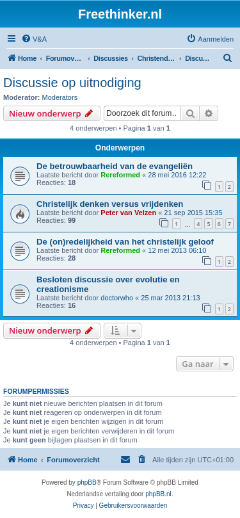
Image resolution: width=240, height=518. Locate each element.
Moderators (60, 97)
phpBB (87, 482)
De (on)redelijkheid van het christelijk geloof (125, 242)
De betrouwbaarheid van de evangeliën (114, 166)
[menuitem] (34, 39)
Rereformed (120, 175)
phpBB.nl (158, 494)
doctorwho (116, 298)
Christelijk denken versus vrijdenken (109, 204)
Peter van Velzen (128, 212)
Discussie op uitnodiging (72, 83)
